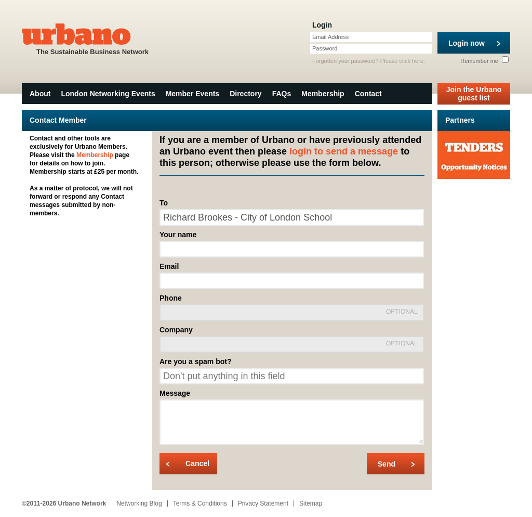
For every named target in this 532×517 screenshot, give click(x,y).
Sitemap (310, 503)
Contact (368, 93)
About (40, 93)
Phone (170, 298)
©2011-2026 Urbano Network (64, 503)
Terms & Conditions (200, 503)
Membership (322, 93)
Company (176, 329)
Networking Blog (139, 503)
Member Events (192, 93)
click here (411, 61)
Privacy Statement (263, 503)
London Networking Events (108, 93)
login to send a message (343, 151)
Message (174, 393)
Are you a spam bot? (195, 361)
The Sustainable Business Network (92, 38)
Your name (177, 234)
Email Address (330, 37)
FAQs (281, 93)
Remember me (484, 61)
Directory (245, 93)
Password (324, 48)
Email (169, 266)
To (163, 202)
